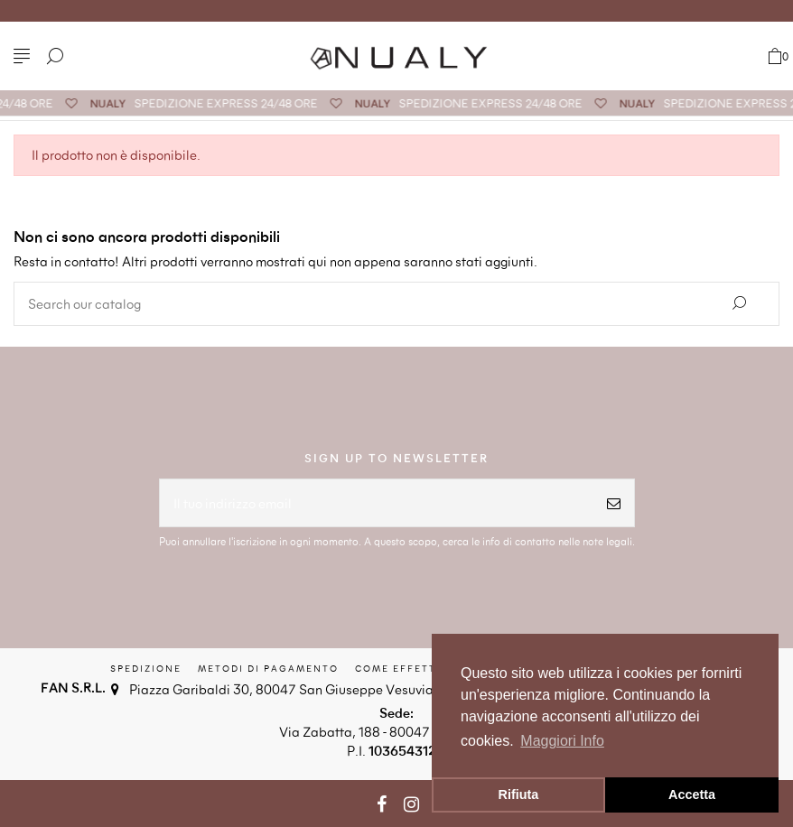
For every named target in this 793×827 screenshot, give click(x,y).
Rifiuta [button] (519, 794)
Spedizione (146, 668)
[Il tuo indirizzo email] (376, 503)
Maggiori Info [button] (562, 740)
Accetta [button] (691, 794)
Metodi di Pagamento (268, 668)
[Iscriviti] (613, 503)
